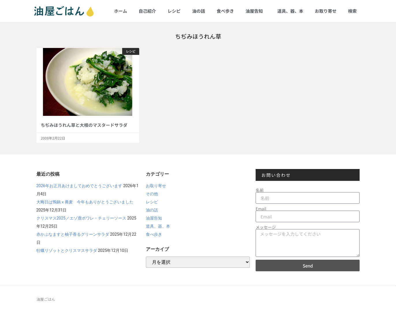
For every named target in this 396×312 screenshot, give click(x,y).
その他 (152, 194)
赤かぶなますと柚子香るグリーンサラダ (72, 234)
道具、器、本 (290, 11)
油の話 (198, 11)
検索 (352, 11)
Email (261, 209)
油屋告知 (256, 11)
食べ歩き (225, 11)
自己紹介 (147, 11)
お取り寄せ (325, 11)
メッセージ (266, 227)
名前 (260, 190)
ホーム (120, 11)
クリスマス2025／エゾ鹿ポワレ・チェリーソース (81, 218)
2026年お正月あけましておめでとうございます (79, 185)
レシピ (174, 11)
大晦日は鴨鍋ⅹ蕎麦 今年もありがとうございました (84, 202)
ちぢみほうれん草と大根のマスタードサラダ (84, 125)
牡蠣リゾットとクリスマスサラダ (66, 250)
